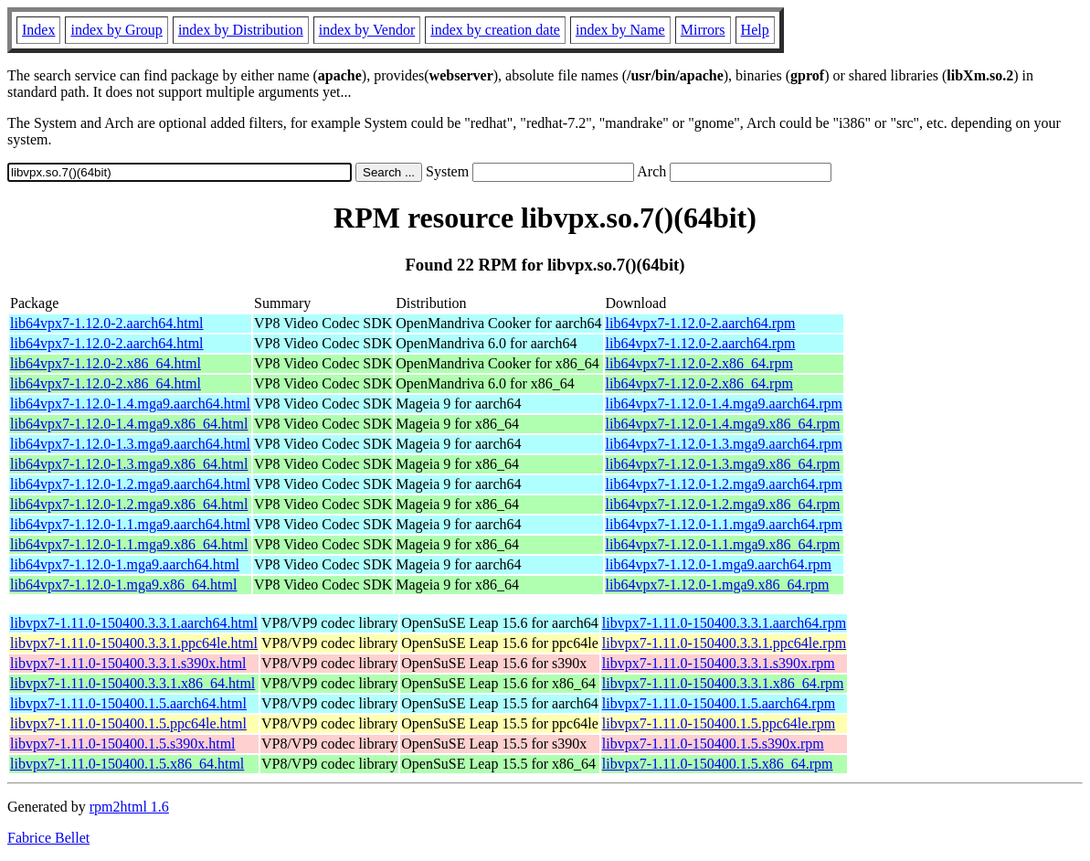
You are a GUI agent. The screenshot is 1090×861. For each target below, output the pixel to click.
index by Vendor (367, 29)
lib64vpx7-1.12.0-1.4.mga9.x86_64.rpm (723, 423)
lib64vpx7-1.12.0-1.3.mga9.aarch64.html (130, 444)
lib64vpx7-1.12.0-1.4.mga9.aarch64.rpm (724, 403)
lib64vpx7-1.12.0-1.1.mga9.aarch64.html (130, 524)
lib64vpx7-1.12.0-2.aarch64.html (107, 323)
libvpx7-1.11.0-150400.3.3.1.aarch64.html (134, 623)
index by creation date (495, 29)
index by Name (620, 29)
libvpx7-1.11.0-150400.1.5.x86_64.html (127, 763)
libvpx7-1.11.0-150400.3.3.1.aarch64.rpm (724, 623)
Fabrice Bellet (48, 837)
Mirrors (703, 29)
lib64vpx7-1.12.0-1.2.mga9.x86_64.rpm (723, 504)
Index (38, 29)
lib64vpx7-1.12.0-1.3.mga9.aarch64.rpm (724, 444)
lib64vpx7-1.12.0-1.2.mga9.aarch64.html (130, 484)
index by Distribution (240, 29)
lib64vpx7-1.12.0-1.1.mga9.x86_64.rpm (723, 544)
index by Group (116, 29)
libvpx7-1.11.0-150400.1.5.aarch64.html (128, 703)
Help (755, 29)
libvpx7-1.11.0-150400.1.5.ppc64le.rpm (718, 723)
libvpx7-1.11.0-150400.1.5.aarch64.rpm (718, 703)
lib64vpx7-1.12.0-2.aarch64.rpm (701, 323)
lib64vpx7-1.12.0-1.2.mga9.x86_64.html (129, 504)
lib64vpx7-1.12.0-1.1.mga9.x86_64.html (129, 544)
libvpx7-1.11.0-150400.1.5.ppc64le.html (128, 723)
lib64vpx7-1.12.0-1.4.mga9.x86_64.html (129, 423)
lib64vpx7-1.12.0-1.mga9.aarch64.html (124, 564)
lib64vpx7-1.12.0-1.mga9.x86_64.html (123, 584)
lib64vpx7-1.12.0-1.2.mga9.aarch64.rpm (724, 484)
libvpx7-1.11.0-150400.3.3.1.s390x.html (128, 663)
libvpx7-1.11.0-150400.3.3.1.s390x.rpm (718, 663)
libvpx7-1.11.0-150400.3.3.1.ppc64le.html (134, 643)
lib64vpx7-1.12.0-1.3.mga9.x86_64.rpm (723, 464)
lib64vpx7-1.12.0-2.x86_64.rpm (699, 363)
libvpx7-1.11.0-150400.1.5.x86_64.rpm (717, 763)
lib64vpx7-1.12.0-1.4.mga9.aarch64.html (130, 403)
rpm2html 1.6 (129, 806)
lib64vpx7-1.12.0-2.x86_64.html (105, 363)
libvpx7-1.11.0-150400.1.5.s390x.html (123, 743)
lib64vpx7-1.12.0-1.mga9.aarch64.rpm (719, 564)
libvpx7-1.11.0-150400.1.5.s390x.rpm (713, 743)
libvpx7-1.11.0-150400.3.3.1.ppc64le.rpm (724, 643)
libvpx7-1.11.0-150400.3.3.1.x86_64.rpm (723, 683)
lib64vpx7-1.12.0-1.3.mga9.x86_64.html (129, 464)
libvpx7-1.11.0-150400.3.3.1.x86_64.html (132, 683)
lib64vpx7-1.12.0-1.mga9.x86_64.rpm (718, 584)
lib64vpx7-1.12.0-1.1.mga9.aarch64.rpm (724, 524)
